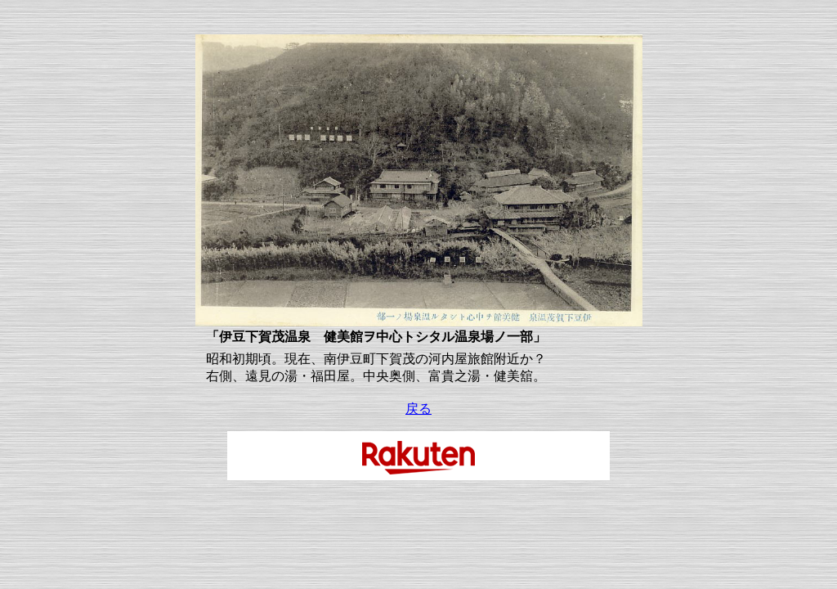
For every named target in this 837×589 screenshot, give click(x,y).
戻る (418, 409)
